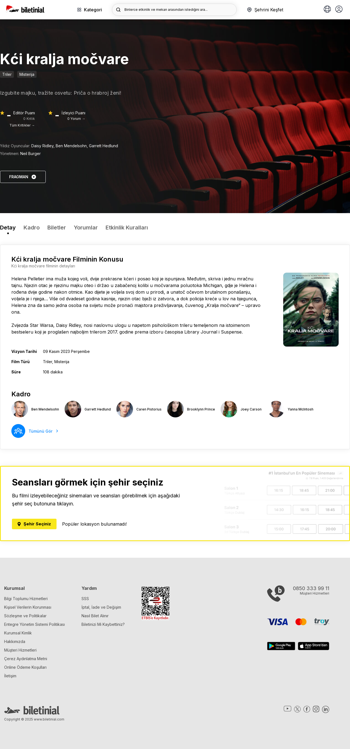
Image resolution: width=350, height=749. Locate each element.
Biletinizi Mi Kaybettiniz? (103, 624)
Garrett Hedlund (103, 145)
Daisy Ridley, (43, 145)
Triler (7, 74)
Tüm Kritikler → (22, 125)
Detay (8, 227)
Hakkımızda (14, 641)
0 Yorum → (76, 119)
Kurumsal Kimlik (18, 633)
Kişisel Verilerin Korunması (27, 607)
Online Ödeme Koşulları (25, 667)
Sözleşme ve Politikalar (25, 615)
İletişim (10, 675)
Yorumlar (86, 227)
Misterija (26, 74)
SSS (85, 598)
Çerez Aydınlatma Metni (25, 658)
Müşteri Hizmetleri (20, 650)
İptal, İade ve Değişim (101, 607)
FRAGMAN (23, 177)
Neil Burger (30, 153)
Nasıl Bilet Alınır (95, 615)
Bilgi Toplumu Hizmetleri (26, 598)
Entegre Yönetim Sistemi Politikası (34, 624)
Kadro (32, 227)
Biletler (56, 227)
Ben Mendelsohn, (72, 145)
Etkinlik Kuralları (127, 227)
